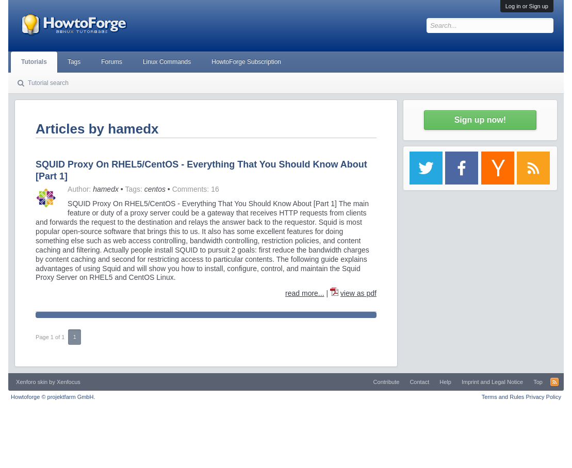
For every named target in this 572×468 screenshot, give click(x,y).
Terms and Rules (503, 397)
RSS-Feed (554, 382)
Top (538, 382)
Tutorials (34, 61)
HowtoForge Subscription (246, 61)
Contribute (386, 382)
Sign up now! (480, 119)
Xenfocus (68, 382)
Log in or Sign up (526, 6)
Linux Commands (167, 61)
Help (445, 382)
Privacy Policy (543, 397)
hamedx (106, 189)
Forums (111, 61)
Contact (419, 382)
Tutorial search (48, 83)
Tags (74, 61)
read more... (304, 293)
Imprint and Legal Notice (492, 382)
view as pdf (358, 293)
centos (155, 189)
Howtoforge (53, 397)
